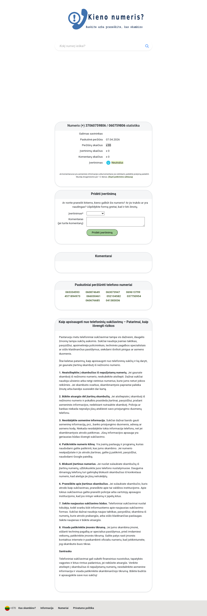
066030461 (93, 296)
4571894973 (72, 296)
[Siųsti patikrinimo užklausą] (120, 177)
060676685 (93, 300)
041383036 (113, 300)
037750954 (134, 296)
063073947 (113, 292)
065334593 (72, 292)
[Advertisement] (103, 87)
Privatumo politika (83, 608)
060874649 (93, 292)
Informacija (46, 608)
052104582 (114, 296)
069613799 (133, 292)
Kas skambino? (27, 608)
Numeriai (63, 608)
